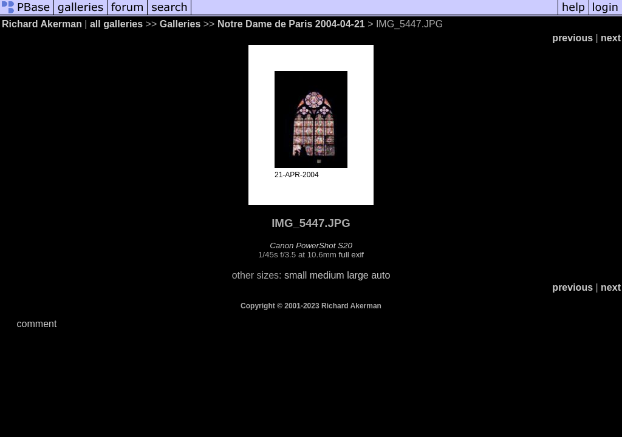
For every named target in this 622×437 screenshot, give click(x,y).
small (295, 275)
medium (327, 275)
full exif (351, 254)
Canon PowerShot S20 (311, 245)
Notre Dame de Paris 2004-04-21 (291, 24)
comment (37, 324)
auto (380, 275)
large (358, 275)
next (611, 38)
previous (572, 38)
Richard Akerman (42, 24)
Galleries (180, 24)
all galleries (116, 24)
